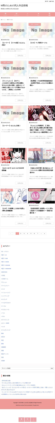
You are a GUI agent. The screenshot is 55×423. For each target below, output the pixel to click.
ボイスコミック (5, 319)
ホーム (3, 19)
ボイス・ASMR (5, 323)
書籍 (2, 343)
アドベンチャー (5, 285)
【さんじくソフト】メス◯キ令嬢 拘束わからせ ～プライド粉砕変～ (18, 385)
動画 (2, 333)
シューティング (5, 296)
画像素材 (3, 347)
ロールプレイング (5, 330)
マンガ (3, 326)
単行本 (3, 336)
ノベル (3, 313)
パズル (3, 316)
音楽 (2, 357)
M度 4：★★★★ (5, 265)
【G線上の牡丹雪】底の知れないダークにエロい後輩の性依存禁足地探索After (41, 170)
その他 (3, 275)
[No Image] (13, 30)
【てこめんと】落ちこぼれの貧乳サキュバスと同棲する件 (16, 383)
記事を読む (20, 55)
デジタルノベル (5, 309)
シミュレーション (5, 292)
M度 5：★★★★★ (6, 268)
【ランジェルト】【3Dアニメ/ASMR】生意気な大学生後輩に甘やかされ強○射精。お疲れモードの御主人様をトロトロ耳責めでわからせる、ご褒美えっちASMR (13, 85)
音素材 (3, 360)
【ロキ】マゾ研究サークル (38, 43)
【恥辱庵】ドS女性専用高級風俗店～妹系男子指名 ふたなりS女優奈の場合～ (41, 83)
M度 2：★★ (4, 258)
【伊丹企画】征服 (5, 380)
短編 (2, 350)
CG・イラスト (5, 251)
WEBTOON (4, 272)
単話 (2, 340)
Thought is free (36, 405)
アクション (4, 282)
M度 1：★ (4, 255)
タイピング (4, 299)
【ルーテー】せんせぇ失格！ (11, 125)
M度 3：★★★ (5, 261)
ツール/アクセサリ (6, 302)
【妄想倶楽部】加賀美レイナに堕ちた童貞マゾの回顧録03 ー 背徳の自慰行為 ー (41, 211)
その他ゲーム (4, 278)
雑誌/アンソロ (4, 354)
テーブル (3, 306)
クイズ (3, 289)
